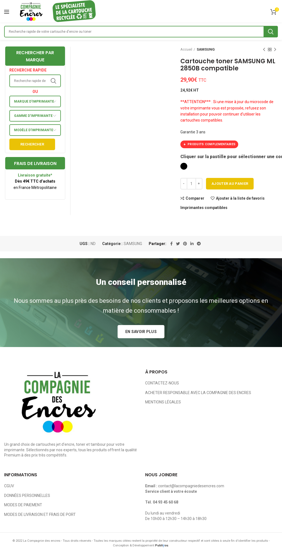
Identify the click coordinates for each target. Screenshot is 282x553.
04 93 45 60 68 (165, 502)
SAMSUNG (206, 49)
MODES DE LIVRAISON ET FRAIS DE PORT (40, 514)
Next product (275, 50)
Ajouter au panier (230, 183)
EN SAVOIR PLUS (141, 331)
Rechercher (32, 144)
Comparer (195, 198)
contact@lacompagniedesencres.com (191, 486)
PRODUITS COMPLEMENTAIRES (209, 144)
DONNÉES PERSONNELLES (27, 495)
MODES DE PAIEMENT (23, 505)
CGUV (9, 486)
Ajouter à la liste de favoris (240, 198)
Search (271, 31)
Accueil (186, 49)
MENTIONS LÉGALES (163, 402)
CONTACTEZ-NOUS (162, 383)
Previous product (264, 50)
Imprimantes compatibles (203, 208)
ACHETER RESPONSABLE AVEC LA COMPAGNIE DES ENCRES (198, 392)
